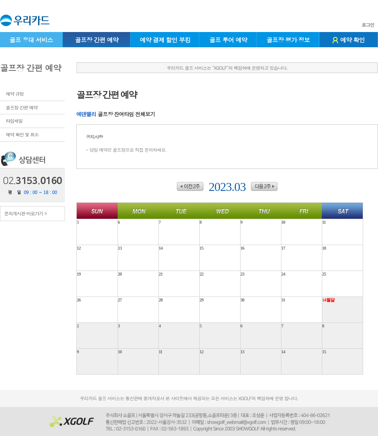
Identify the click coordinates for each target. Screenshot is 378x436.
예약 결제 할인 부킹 (165, 39)
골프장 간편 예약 (96, 39)
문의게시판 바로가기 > (25, 213)
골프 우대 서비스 (31, 39)
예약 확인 (349, 39)
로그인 (368, 25)
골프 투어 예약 (228, 39)
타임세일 (14, 120)
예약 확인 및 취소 (22, 134)
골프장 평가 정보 (288, 39)
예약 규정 (15, 93)
